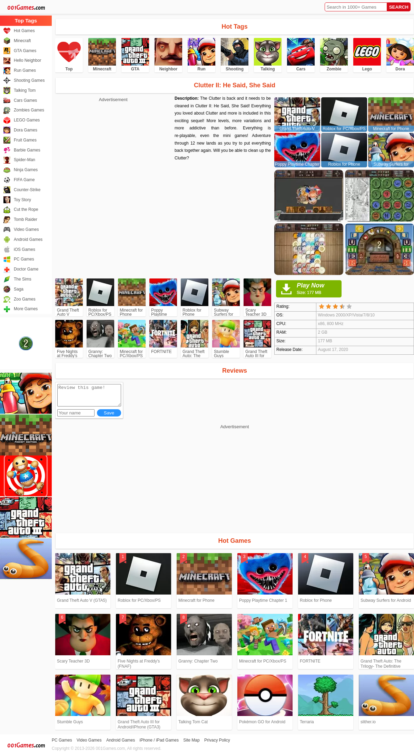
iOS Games (24, 249)
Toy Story (22, 199)
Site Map (191, 740)
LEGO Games (27, 120)
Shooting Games (29, 80)
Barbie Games (27, 150)
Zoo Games (25, 299)
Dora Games (25, 130)
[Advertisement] (113, 152)
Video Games (26, 229)
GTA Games (25, 50)
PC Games (24, 259)
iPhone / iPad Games (159, 740)
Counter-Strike (27, 189)
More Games (26, 308)
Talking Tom (25, 90)
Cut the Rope (26, 209)
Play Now (319, 288)
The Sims (22, 279)
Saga (18, 289)
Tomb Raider (25, 219)
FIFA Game (24, 179)
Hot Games (24, 30)
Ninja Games (26, 169)
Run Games (25, 70)
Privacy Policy (217, 740)
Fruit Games (25, 140)
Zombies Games (29, 110)
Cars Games (25, 100)
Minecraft (22, 40)
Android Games (28, 239)
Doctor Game (26, 269)
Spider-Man (24, 159)
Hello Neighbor (27, 60)
